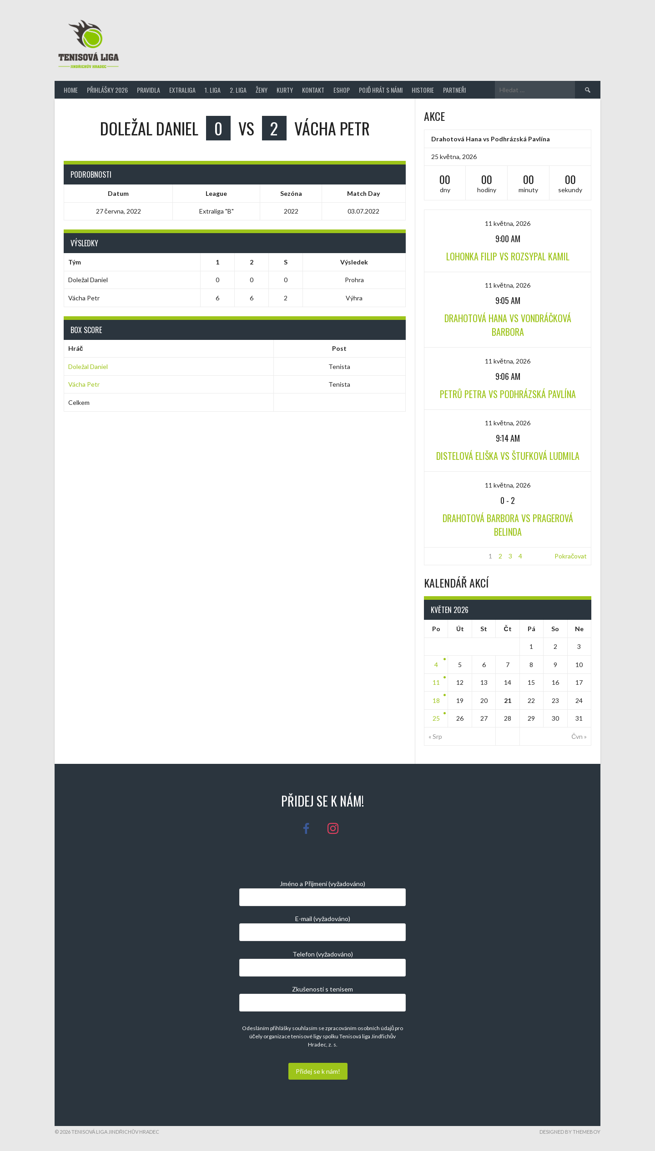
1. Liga (213, 90)
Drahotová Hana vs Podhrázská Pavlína (490, 139)
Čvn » (579, 736)
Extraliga (182, 90)
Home (71, 90)
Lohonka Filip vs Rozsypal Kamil (507, 256)
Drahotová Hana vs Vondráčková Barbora (507, 325)
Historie (423, 90)
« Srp (435, 736)
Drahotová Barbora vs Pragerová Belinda (508, 524)
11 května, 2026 (507, 223)
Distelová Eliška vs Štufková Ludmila (507, 456)
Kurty (285, 90)
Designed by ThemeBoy (569, 1132)
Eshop (341, 90)
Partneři (454, 90)
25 (436, 718)
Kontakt (313, 90)
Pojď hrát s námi (381, 90)
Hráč (75, 348)
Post (339, 348)
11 (436, 682)
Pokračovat (570, 556)
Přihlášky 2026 (107, 90)
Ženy (261, 90)
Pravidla (148, 90)
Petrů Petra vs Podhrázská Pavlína (508, 394)
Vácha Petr (84, 384)
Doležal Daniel (88, 366)
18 (436, 700)
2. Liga (238, 90)
